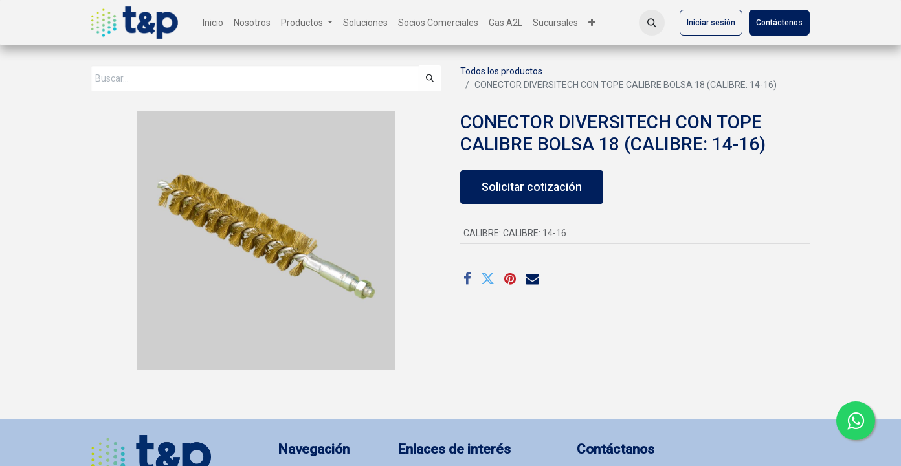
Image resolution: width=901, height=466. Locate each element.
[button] (652, 23)
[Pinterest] (510, 278)
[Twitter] (488, 278)
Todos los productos (501, 71)
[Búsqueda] (430, 78)
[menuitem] (212, 23)
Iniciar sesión (711, 22)
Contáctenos (779, 22)
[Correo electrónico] (532, 278)
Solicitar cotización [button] (532, 187)
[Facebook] (467, 278)
